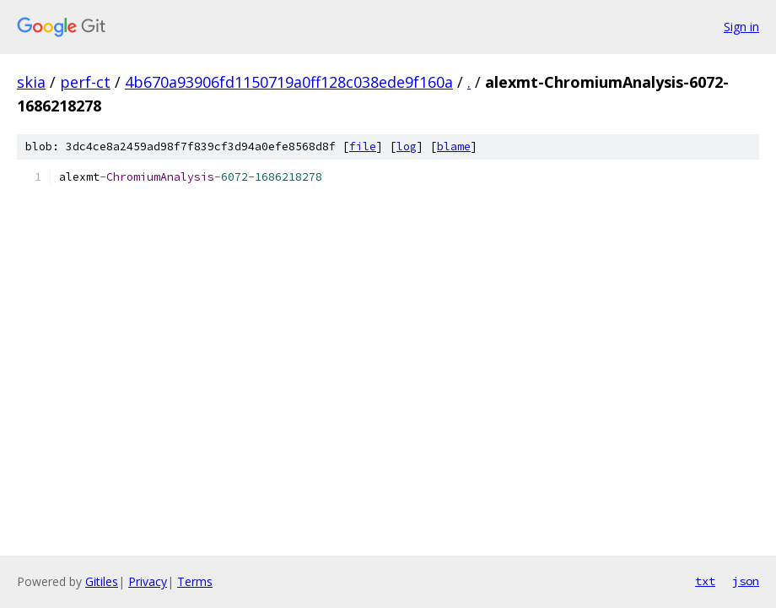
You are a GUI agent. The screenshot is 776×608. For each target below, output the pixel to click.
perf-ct (85, 82)
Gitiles (101, 581)
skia (31, 82)
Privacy (147, 581)
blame (454, 146)
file (362, 146)
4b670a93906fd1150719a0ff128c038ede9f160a (289, 82)
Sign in (741, 27)
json (745, 581)
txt (705, 581)
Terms (195, 581)
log (406, 146)
